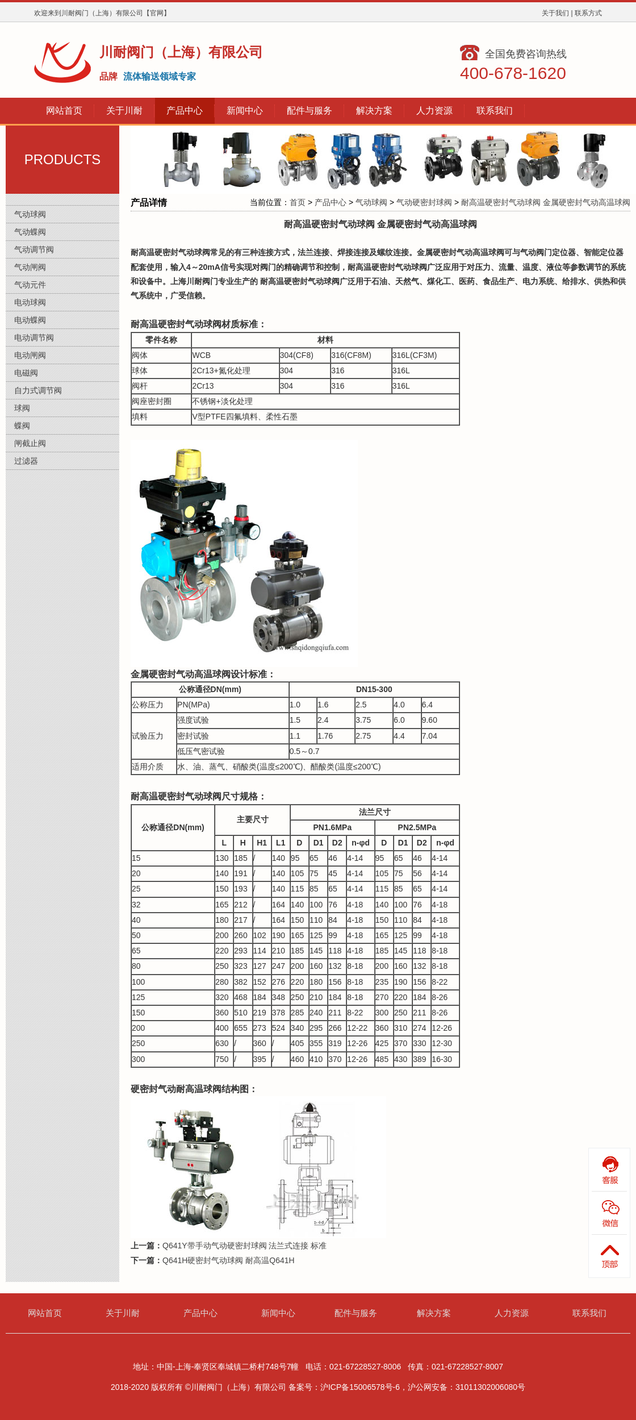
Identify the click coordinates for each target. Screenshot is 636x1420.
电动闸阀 (30, 355)
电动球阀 (30, 302)
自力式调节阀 (38, 390)
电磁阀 (26, 372)
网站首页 (45, 1313)
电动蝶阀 (30, 319)
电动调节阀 (34, 337)
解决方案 (434, 1313)
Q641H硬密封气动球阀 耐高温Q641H (228, 1260)
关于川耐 (123, 1313)
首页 (298, 202)
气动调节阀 (34, 249)
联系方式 (588, 13)
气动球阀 (30, 214)
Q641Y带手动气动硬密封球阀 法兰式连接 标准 (244, 1245)
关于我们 (555, 13)
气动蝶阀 (30, 231)
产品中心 (330, 202)
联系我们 (589, 1313)
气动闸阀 (30, 267)
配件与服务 (355, 1313)
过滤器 (26, 460)
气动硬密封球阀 (424, 202)
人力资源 (512, 1313)
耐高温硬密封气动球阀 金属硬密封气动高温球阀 (545, 202)
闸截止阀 (30, 443)
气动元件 (30, 284)
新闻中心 (278, 1313)
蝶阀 (22, 425)
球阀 (22, 408)
